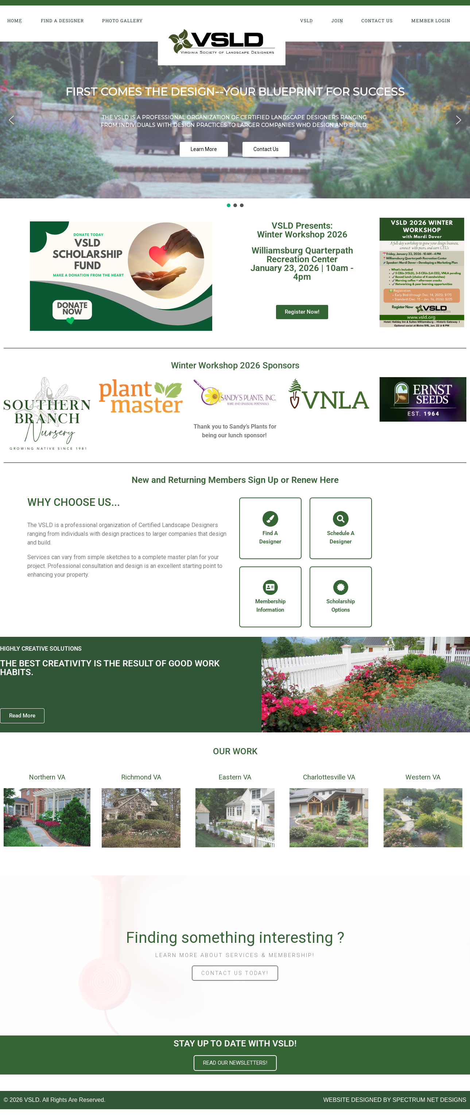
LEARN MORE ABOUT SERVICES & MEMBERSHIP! (235, 961)
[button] (11, 120)
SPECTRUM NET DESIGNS (429, 1106)
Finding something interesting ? (235, 943)
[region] (235, 125)
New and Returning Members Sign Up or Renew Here (235, 480)
